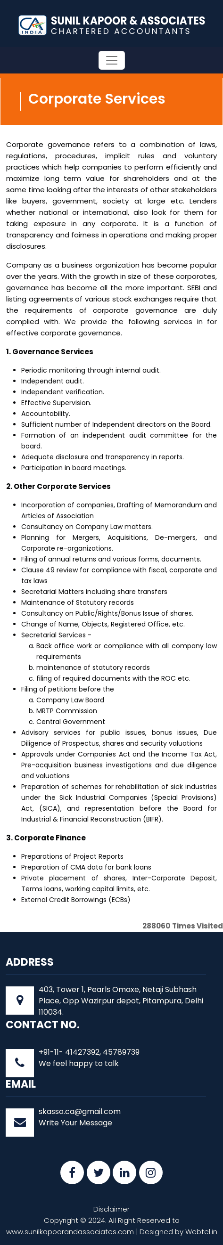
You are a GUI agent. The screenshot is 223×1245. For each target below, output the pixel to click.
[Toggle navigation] (112, 60)
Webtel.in (201, 1232)
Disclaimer (111, 1209)
